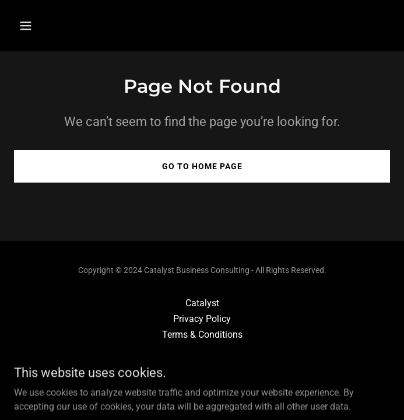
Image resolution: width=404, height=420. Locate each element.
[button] (57, 25)
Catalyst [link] (202, 303)
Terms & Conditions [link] (202, 334)
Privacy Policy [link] (202, 318)
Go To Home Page (202, 166)
